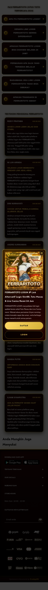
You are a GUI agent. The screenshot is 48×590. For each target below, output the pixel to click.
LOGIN (24, 334)
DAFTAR (24, 325)
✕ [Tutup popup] (42, 253)
